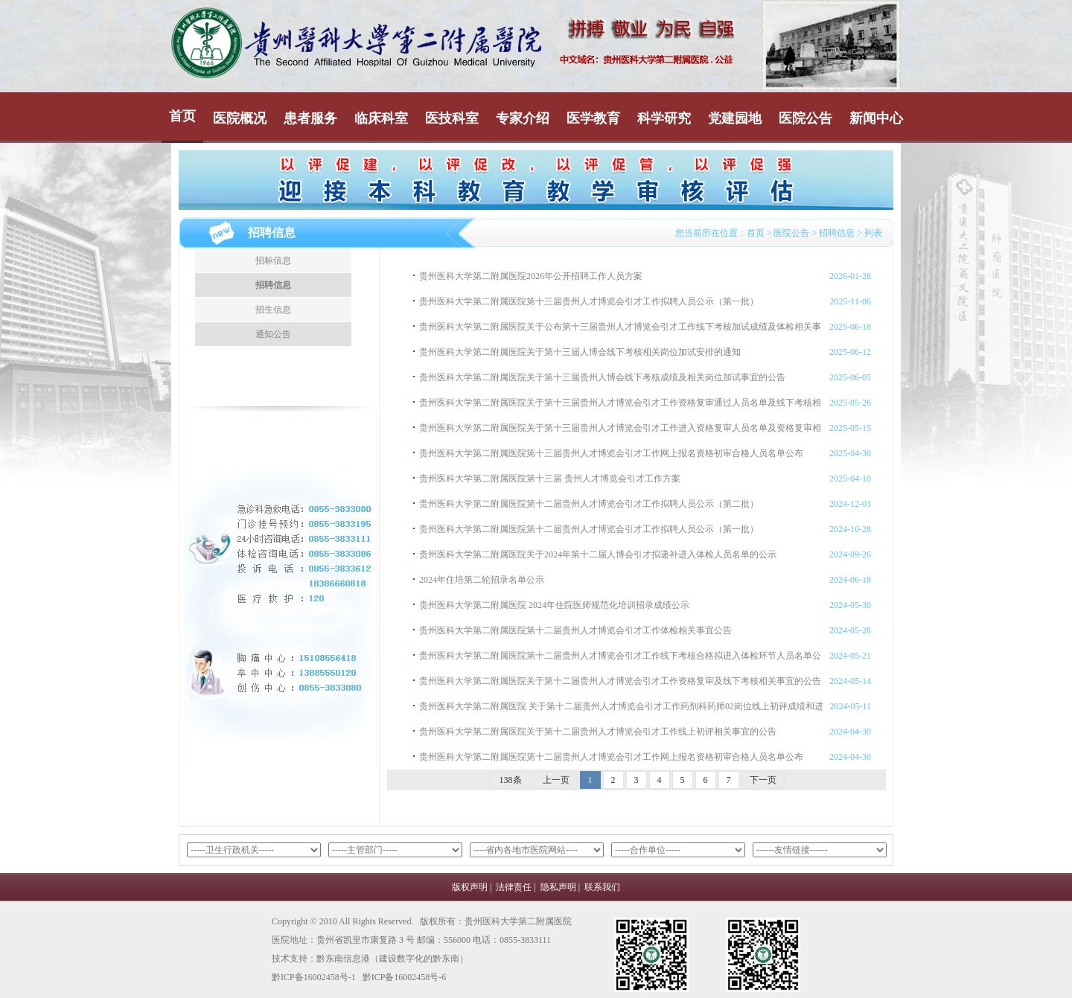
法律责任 (514, 887)
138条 (511, 780)
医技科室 (452, 118)
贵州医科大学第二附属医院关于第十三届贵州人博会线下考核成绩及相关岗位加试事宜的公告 (602, 377)
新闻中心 (876, 118)
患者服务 (310, 118)
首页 (182, 116)
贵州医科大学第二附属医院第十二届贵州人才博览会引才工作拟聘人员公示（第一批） (589, 529)
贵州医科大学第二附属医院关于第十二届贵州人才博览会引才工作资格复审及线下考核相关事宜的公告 (620, 681)
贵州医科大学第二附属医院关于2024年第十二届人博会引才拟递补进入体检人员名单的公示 (597, 554)
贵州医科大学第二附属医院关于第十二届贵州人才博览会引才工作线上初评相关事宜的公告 (597, 731)
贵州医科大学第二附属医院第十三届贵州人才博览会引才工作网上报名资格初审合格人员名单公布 (611, 453)
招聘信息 (837, 233)
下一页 (763, 780)
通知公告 (273, 334)
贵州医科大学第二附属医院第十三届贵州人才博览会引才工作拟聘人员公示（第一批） (589, 301)
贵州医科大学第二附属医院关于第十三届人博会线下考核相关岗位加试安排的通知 (580, 352)
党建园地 (735, 118)
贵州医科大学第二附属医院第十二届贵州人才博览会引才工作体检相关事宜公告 (575, 630)
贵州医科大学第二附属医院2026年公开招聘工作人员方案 (530, 276)
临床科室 (381, 118)
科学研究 (664, 118)
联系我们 (602, 887)
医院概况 (240, 118)
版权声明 (470, 887)
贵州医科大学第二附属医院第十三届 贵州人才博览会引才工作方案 (549, 478)
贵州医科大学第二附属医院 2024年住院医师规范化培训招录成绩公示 (554, 605)
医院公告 (805, 118)
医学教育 (593, 118)
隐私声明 (558, 887)
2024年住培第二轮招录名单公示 (481, 580)
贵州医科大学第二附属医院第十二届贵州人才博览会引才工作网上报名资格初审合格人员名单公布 (611, 757)
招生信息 (273, 309)
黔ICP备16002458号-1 (314, 977)
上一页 (556, 780)
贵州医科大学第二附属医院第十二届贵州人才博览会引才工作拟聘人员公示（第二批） (589, 504)
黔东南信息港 (343, 958)
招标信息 (273, 260)
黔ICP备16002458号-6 (405, 977)
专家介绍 (522, 118)
